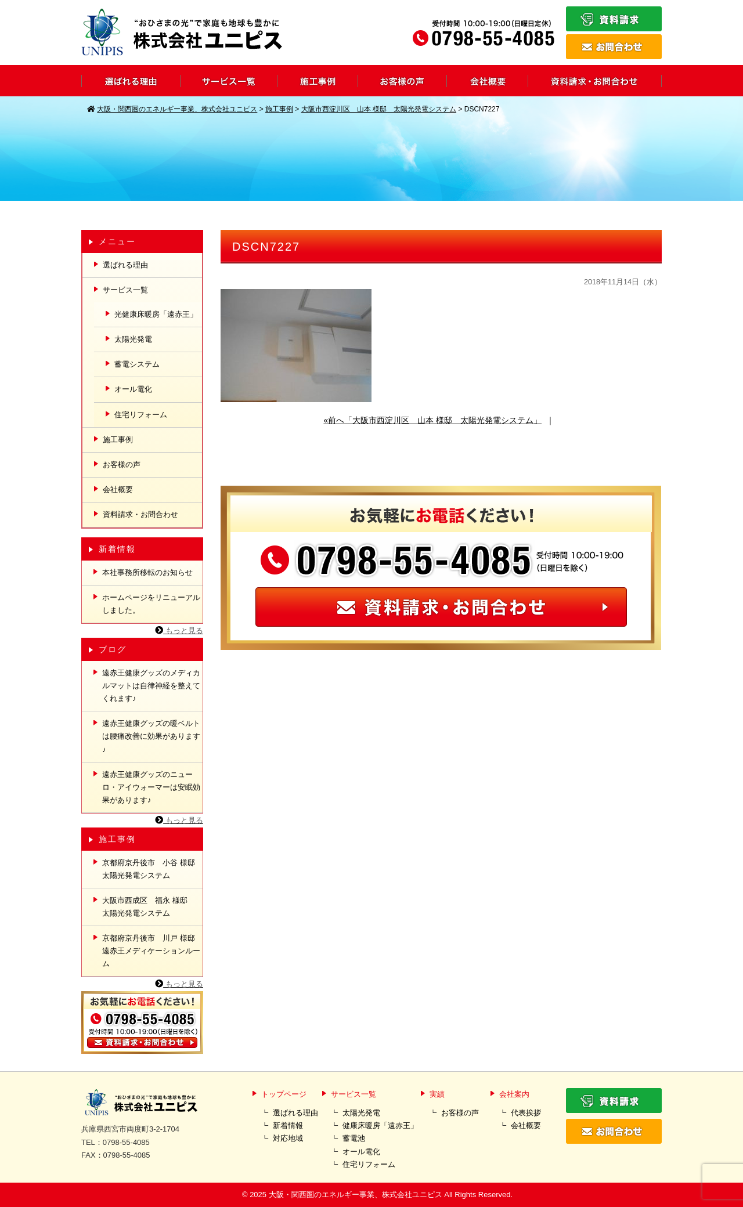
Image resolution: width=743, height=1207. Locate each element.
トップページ (283, 1094)
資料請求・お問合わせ (140, 514)
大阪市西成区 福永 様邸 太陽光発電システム (148, 906)
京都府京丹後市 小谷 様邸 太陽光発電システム (152, 869)
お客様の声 (121, 464)
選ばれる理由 (125, 265)
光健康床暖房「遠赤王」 (155, 314)
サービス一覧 (353, 1094)
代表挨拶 (526, 1112)
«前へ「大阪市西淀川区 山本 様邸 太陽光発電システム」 (432, 420)
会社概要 (118, 489)
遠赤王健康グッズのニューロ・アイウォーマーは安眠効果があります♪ (151, 787)
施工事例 (118, 439)
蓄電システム (137, 364)
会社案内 (514, 1094)
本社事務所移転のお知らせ (147, 572)
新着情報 (288, 1125)
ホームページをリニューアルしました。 (151, 604)
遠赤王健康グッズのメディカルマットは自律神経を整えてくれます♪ (151, 685)
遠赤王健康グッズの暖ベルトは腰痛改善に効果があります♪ (151, 736)
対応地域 (288, 1138)
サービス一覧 (125, 290)
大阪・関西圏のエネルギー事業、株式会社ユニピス (355, 1194)
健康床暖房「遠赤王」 (380, 1125)
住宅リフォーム (140, 414)
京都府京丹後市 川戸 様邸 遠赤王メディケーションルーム (152, 951)
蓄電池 (353, 1138)
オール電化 (133, 389)
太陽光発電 (133, 339)
